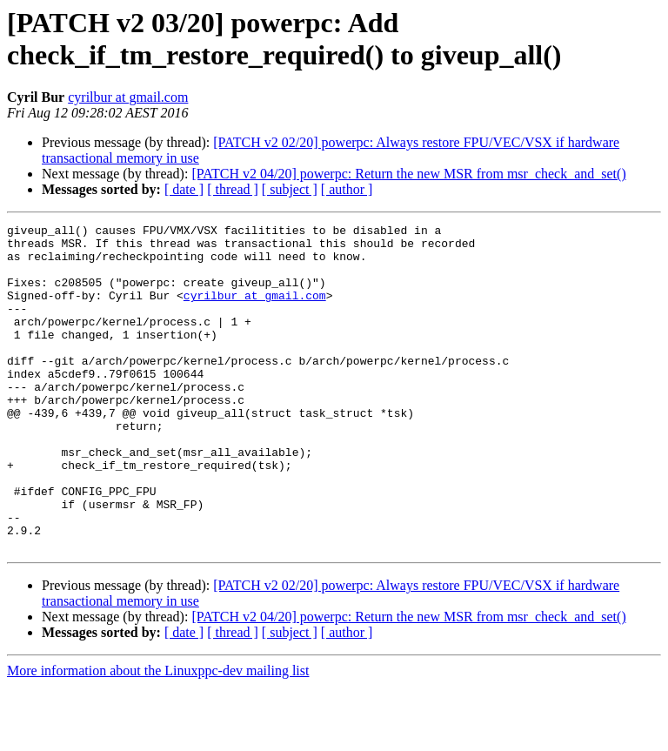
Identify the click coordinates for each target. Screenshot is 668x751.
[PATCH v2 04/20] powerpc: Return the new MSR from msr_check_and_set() (408, 173)
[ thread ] (232, 189)
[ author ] (347, 189)
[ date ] (184, 189)
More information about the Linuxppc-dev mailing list (158, 735)
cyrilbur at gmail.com (128, 97)
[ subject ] (289, 189)
